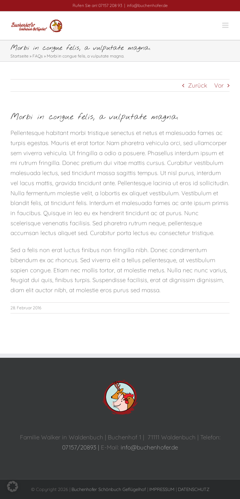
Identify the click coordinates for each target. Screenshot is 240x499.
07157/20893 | (81, 447)
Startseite (19, 56)
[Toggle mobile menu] (226, 25)
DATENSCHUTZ (193, 489)
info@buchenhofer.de (147, 5)
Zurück (197, 85)
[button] (12, 486)
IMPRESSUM (161, 489)
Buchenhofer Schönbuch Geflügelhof (109, 489)
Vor (219, 85)
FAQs (37, 56)
